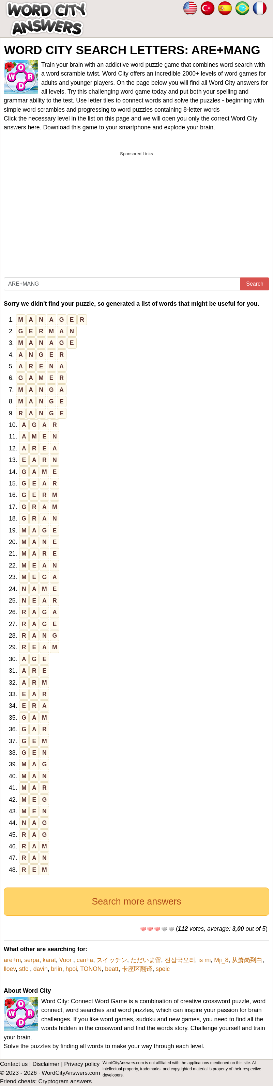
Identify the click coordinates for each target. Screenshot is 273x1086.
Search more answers (136, 901)
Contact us (14, 1064)
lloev (10, 968)
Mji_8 (221, 960)
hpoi (71, 968)
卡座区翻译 (137, 968)
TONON (91, 968)
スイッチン (111, 960)
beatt (111, 968)
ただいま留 (146, 960)
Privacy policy (82, 1064)
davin (40, 968)
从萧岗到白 (247, 960)
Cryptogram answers (65, 1081)
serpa (31, 960)
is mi (204, 960)
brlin (56, 968)
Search (254, 284)
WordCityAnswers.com (71, 1073)
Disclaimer (45, 1064)
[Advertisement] (136, 207)
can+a (85, 960)
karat (49, 960)
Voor (66, 960)
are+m (12, 960)
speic (163, 968)
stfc (24, 968)
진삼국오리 (180, 960)
